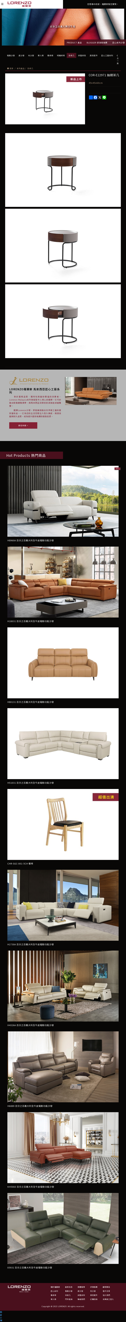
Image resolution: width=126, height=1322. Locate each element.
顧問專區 (106, 1287)
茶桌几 (71, 55)
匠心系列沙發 (118, 42)
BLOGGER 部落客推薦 (97, 42)
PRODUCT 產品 (74, 42)
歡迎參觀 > (23, 425)
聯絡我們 (81, 1299)
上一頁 (118, 60)
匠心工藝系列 (107, 55)
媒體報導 (81, 1287)
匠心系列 (54, 1291)
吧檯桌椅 (61, 55)
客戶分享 (106, 1291)
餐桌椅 (50, 55)
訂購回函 (94, 1299)
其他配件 (94, 55)
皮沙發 (21, 55)
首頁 (10, 68)
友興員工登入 (108, 1299)
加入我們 (106, 1295)
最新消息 (68, 1287)
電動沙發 (11, 55)
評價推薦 (94, 1287)
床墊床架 (82, 55)
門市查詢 (68, 1299)
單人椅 (41, 55)
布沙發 (31, 55)
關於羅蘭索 (55, 1287)
